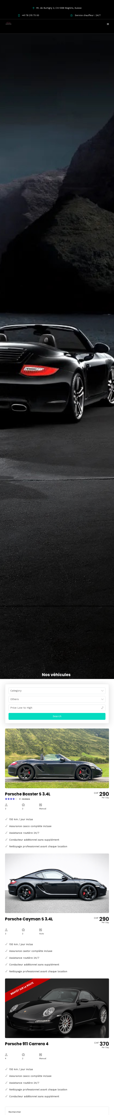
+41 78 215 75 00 (28, 15)
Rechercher (15, 1111)
